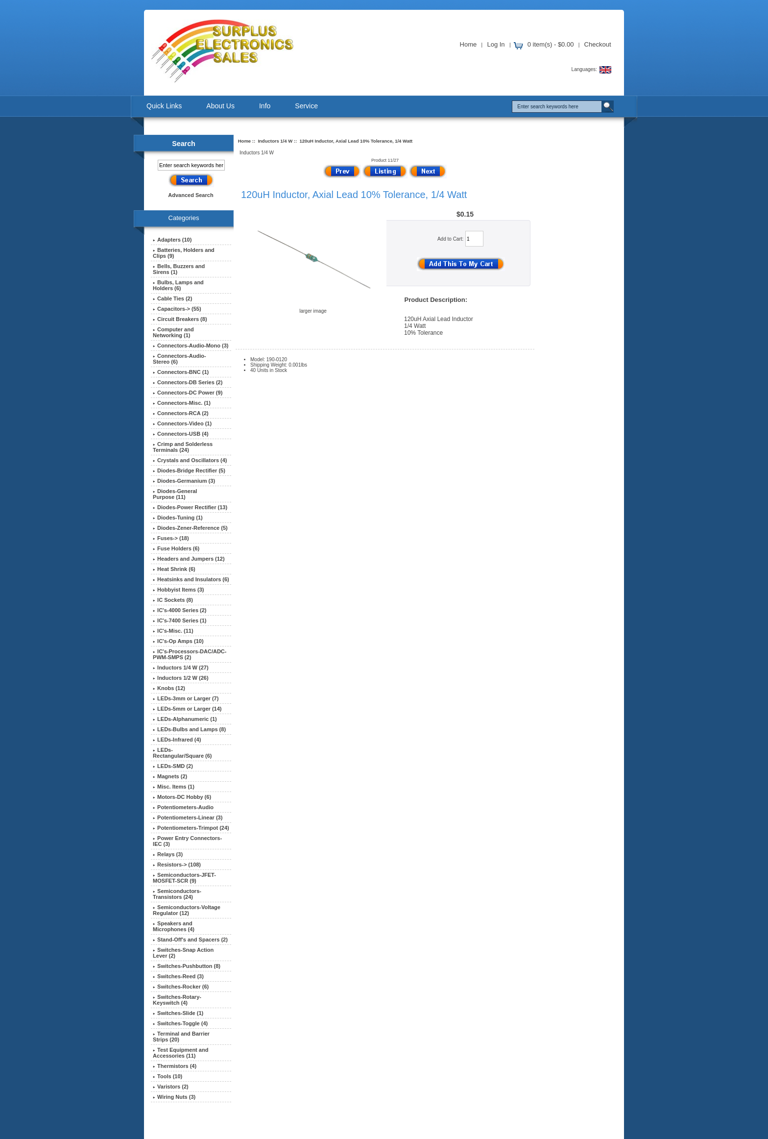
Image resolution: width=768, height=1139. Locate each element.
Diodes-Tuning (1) (178, 517)
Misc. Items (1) (173, 787)
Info (264, 106)
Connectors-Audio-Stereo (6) (179, 359)
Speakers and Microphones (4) (173, 926)
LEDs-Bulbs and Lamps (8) (189, 729)
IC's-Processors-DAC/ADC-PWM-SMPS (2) (189, 654)
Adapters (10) (172, 240)
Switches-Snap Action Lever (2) (183, 953)
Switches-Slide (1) (178, 1013)
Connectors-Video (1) (182, 423)
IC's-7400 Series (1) (179, 620)
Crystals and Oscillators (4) (190, 460)
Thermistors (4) (174, 1066)
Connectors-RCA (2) (181, 413)
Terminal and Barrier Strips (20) (181, 1036)
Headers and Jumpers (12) (189, 559)
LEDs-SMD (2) (173, 766)
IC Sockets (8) (173, 600)
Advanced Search (190, 195)
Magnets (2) (170, 776)
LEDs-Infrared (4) (177, 740)
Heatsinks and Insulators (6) (191, 579)
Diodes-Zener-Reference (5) (190, 528)
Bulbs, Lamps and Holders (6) (178, 285)
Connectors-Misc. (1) (182, 403)
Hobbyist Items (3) (178, 590)
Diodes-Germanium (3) (184, 481)
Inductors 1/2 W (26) (181, 678)
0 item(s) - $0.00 (551, 44)
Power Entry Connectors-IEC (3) (187, 841)
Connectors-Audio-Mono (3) (190, 345)
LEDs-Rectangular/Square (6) (182, 753)
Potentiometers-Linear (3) (187, 817)
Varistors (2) (171, 1086)
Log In (495, 44)
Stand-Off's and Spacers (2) (190, 939)
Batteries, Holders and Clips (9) (184, 253)
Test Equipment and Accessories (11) (180, 1053)
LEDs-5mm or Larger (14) (187, 709)
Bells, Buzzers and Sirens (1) (179, 269)
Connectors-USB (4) (181, 434)
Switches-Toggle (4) (180, 1023)
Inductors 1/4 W (275, 141)
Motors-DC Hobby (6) (182, 797)
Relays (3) (168, 854)
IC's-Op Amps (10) (178, 641)
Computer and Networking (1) (173, 332)
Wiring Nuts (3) (174, 1097)
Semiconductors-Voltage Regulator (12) (186, 910)
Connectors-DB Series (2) (187, 382)
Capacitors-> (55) (177, 309)
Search (183, 144)
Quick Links (164, 106)
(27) (181, 667)
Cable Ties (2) (172, 298)
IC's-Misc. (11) (173, 631)
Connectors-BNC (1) (181, 372)
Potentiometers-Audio (183, 807)
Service (306, 106)
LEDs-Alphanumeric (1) (185, 719)
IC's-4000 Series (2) (179, 610)
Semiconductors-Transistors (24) (177, 894)
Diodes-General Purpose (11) (175, 494)
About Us (220, 106)
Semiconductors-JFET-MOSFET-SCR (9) (184, 878)
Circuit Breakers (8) (180, 319)
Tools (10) (167, 1076)
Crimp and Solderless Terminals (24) (183, 447)
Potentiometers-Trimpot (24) (191, 828)
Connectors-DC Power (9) (187, 393)
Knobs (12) (169, 688)
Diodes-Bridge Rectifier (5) (189, 470)
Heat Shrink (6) (174, 569)
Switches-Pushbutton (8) (186, 966)
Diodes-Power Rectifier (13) (190, 507)
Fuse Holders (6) (176, 548)
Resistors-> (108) (177, 864)
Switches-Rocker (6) (181, 987)
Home (468, 44)
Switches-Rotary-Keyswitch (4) (177, 1000)
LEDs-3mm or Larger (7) (185, 698)
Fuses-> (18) (171, 538)
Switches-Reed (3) (178, 976)
